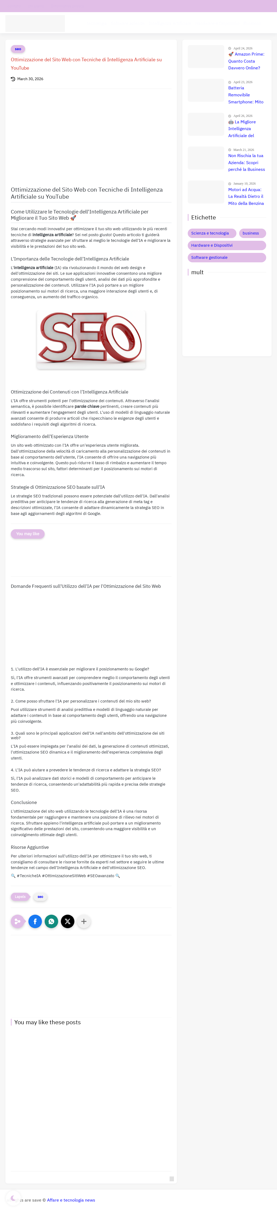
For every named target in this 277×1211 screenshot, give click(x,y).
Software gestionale (209, 257)
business (251, 233)
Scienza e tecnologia (210, 233)
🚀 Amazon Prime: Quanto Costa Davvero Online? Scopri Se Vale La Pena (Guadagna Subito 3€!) (246, 61)
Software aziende (128, 23)
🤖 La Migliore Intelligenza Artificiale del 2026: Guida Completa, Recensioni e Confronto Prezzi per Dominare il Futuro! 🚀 (244, 129)
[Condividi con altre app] (84, 921)
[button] (35, 921)
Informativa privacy (67, 6)
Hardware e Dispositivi (217, 23)
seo (18, 49)
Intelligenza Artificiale (170, 23)
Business (252, 23)
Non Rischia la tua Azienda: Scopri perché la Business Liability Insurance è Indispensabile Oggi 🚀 (246, 163)
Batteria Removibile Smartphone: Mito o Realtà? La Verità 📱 (246, 95)
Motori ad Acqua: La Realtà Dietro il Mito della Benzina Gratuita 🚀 (246, 197)
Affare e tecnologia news (71, 1200)
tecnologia (97, 23)
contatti (14, 6)
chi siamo (36, 6)
